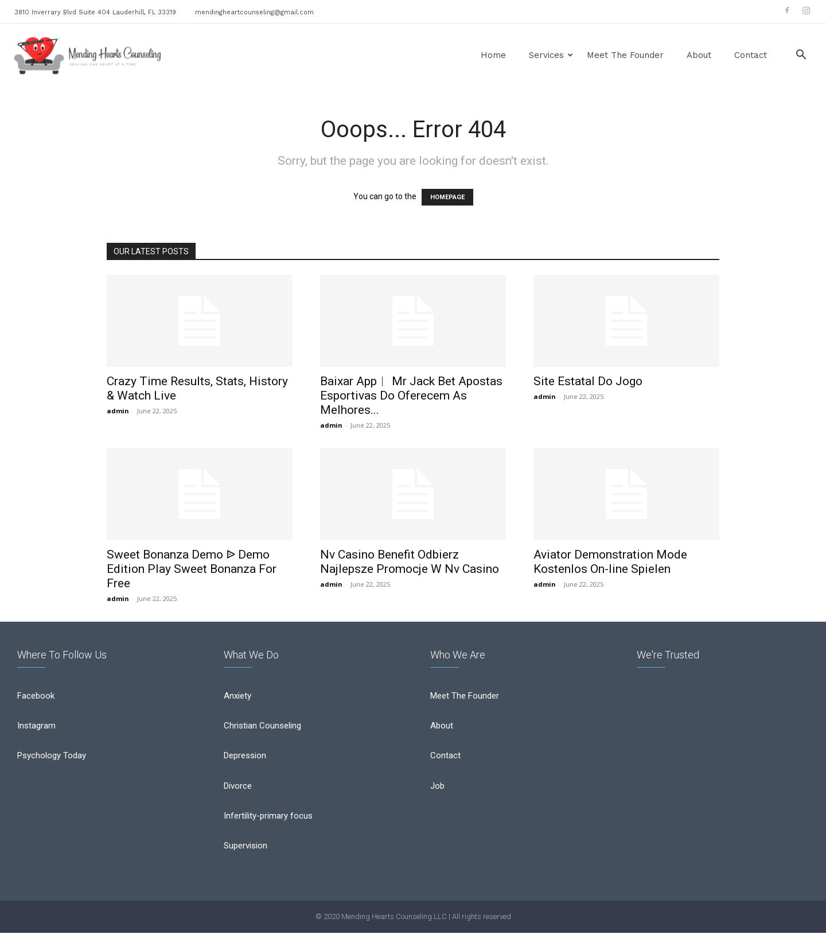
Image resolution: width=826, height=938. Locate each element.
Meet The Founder (464, 700)
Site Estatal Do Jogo (587, 381)
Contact (750, 55)
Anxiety (237, 700)
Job (437, 790)
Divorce (238, 790)
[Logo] (88, 55)
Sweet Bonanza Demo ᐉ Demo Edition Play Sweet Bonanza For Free (191, 569)
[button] (801, 56)
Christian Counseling (262, 730)
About (699, 55)
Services (551, 55)
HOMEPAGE (447, 197)
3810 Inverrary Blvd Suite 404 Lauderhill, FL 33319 (95, 12)
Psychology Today (51, 760)
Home (493, 55)
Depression (245, 760)
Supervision (245, 849)
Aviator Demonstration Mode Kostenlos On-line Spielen (610, 562)
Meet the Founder (625, 55)
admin (118, 410)
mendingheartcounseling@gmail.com (254, 12)
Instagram (36, 730)
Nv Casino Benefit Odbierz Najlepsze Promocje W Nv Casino (409, 562)
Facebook (35, 700)
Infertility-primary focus (268, 820)
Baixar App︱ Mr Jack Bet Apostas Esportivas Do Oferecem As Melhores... (411, 395)
